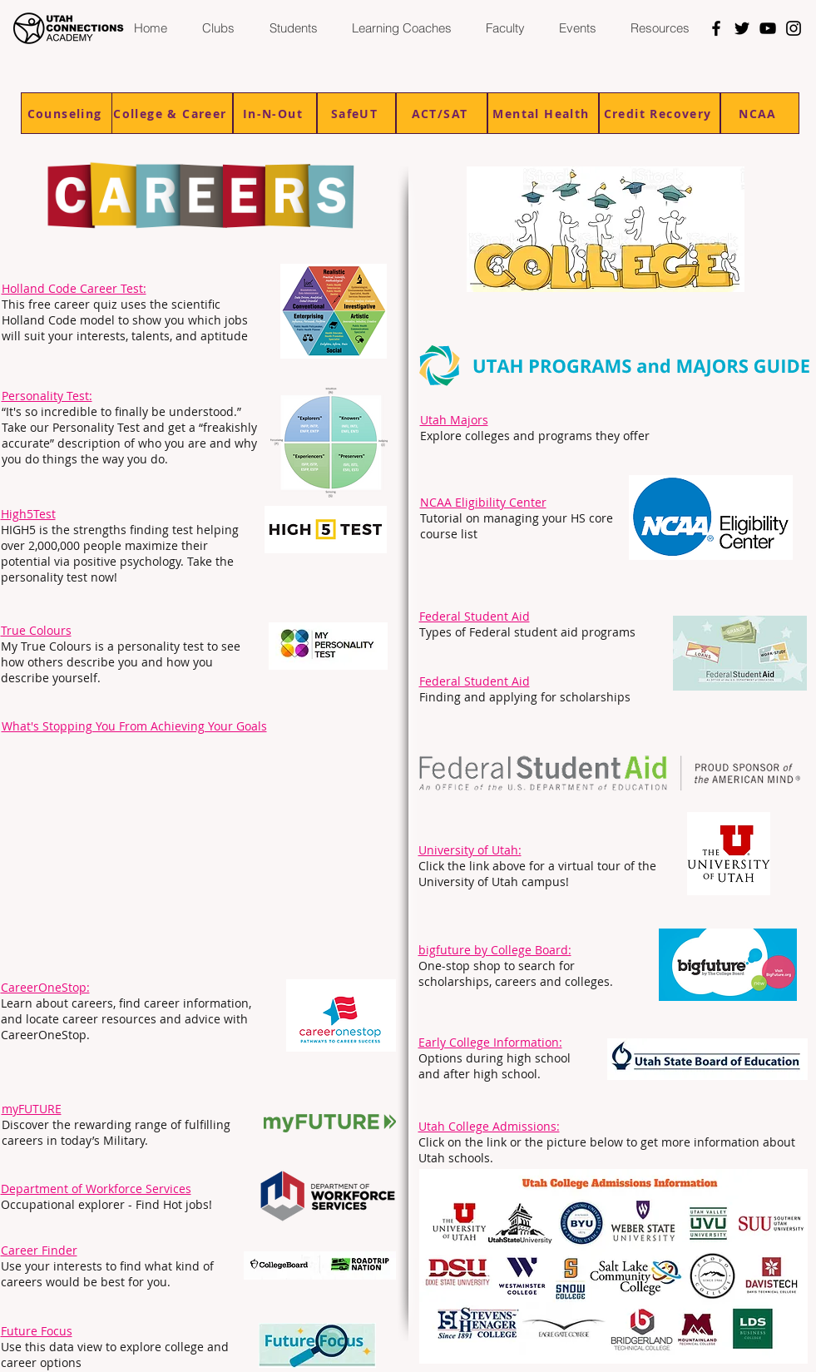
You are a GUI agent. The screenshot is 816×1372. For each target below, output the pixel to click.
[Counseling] (66, 113)
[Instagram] (794, 28)
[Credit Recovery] (659, 113)
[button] (293, 28)
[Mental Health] (543, 113)
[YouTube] (768, 28)
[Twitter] (742, 28)
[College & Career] (172, 113)
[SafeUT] (356, 113)
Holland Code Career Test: (74, 288)
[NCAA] (759, 113)
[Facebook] (716, 28)
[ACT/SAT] (441, 113)
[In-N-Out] (275, 113)
